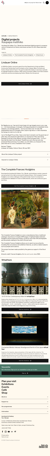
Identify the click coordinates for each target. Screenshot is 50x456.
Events (5, 387)
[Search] (43, 2)
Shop (4, 393)
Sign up (25, 373)
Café (4, 390)
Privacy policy (5, 435)
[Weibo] (15, 432)
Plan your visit (9, 381)
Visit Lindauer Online (25, 84)
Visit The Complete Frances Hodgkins (25, 186)
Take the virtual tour (25, 309)
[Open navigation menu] (47, 2)
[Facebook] (2, 432)
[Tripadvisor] (12, 432)
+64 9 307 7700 (6, 428)
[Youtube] (9, 432)
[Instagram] (6, 432)
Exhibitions (8, 384)
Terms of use (5, 437)
